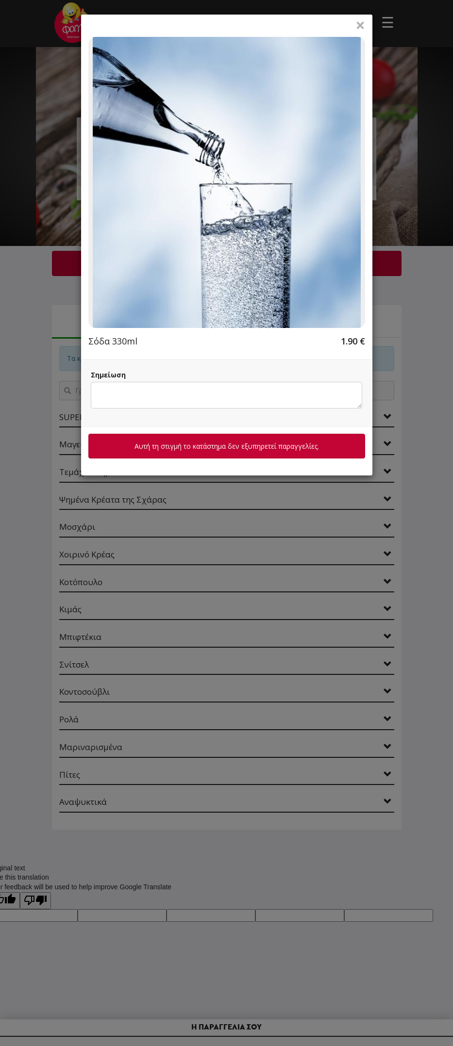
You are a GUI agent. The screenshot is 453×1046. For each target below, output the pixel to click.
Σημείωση (108, 374)
